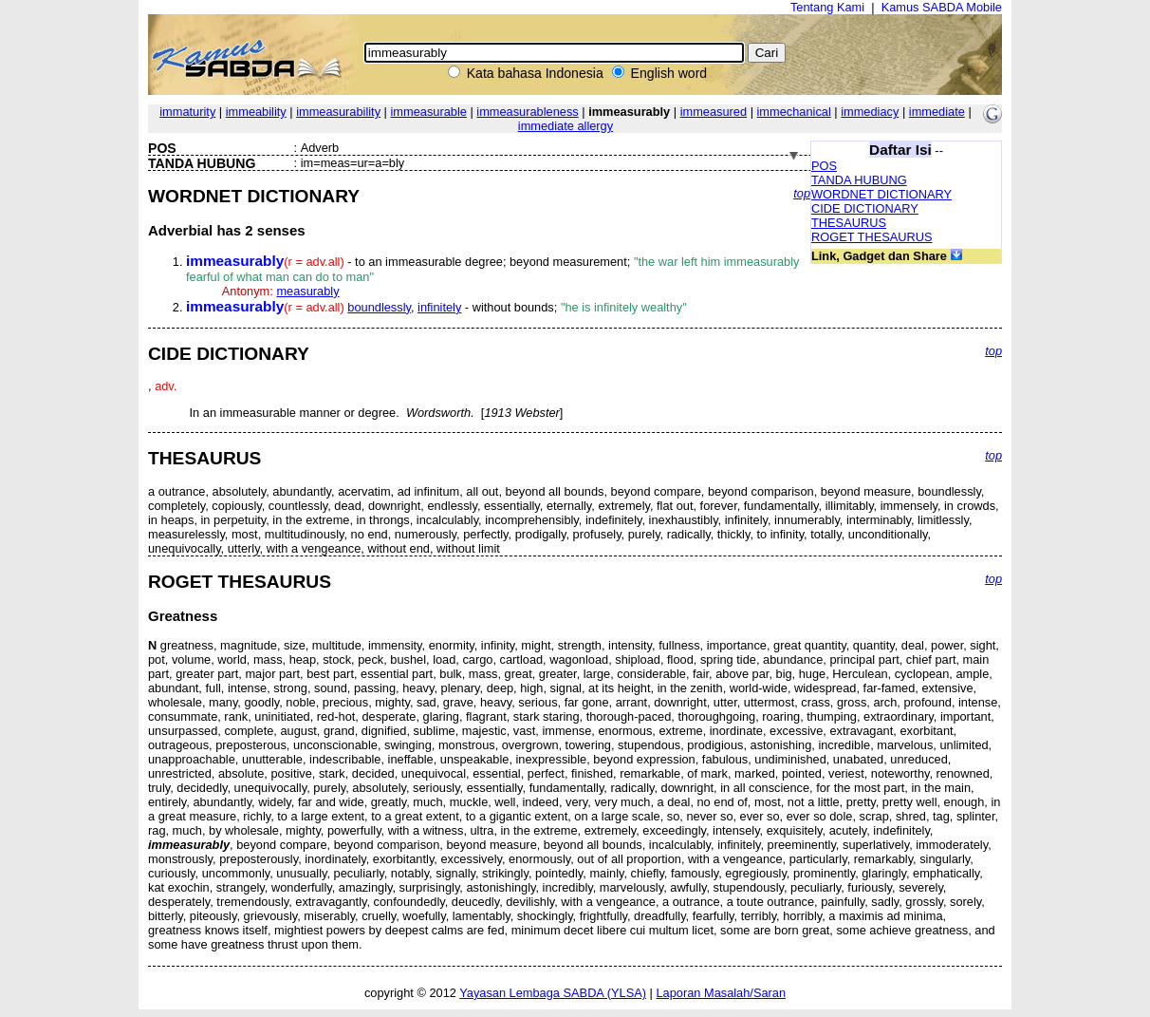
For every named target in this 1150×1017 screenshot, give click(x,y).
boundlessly (379, 307)
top (801, 193)
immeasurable (429, 111)
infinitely (439, 307)
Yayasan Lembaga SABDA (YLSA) (552, 993)
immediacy (870, 111)
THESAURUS (848, 223)
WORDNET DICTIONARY (881, 194)
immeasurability (338, 111)
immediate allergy (565, 126)
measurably (307, 291)
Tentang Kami (827, 7)
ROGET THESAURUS (872, 237)
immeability (256, 111)
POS (824, 166)
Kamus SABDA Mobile (941, 7)
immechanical (794, 111)
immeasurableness (527, 111)
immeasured (713, 111)
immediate (937, 111)
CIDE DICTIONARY (864, 208)
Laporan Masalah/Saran (721, 993)
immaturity (187, 111)
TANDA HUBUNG (859, 180)
